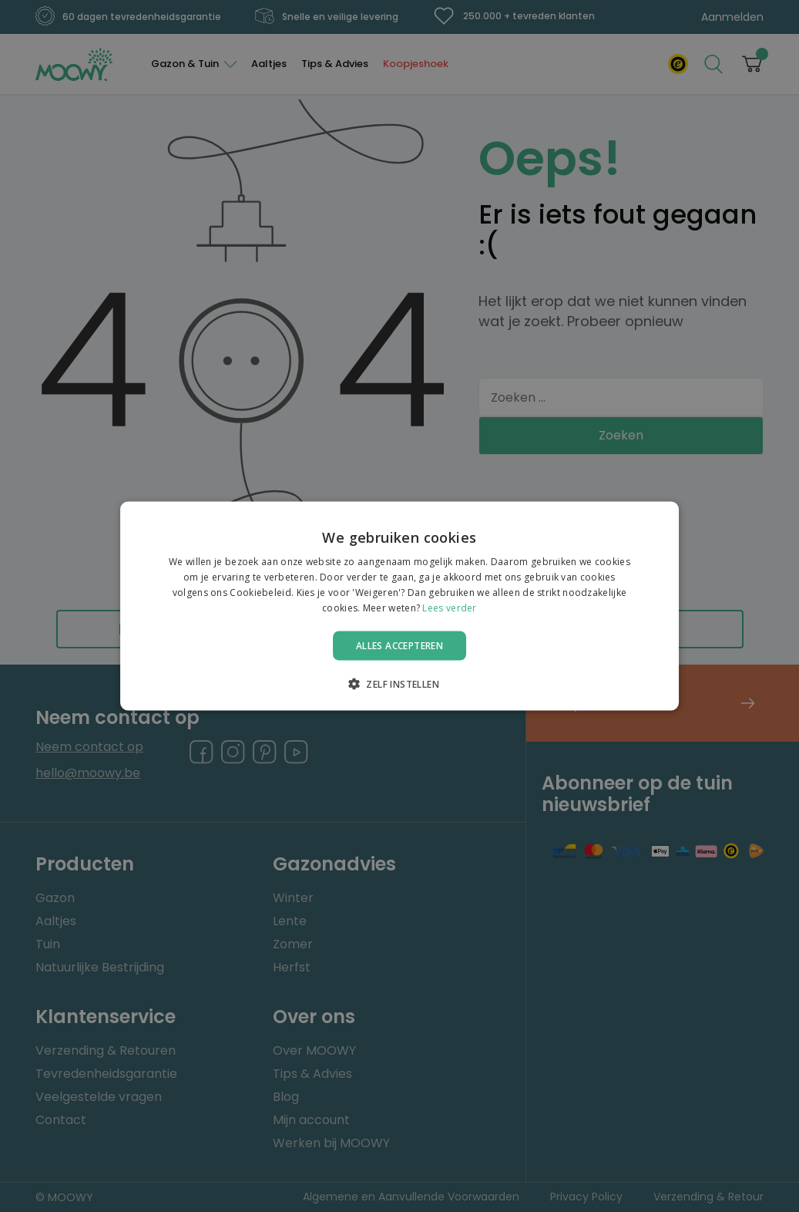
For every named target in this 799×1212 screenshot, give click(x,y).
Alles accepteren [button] (399, 644)
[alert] (399, 606)
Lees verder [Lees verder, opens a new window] (449, 607)
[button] (399, 683)
